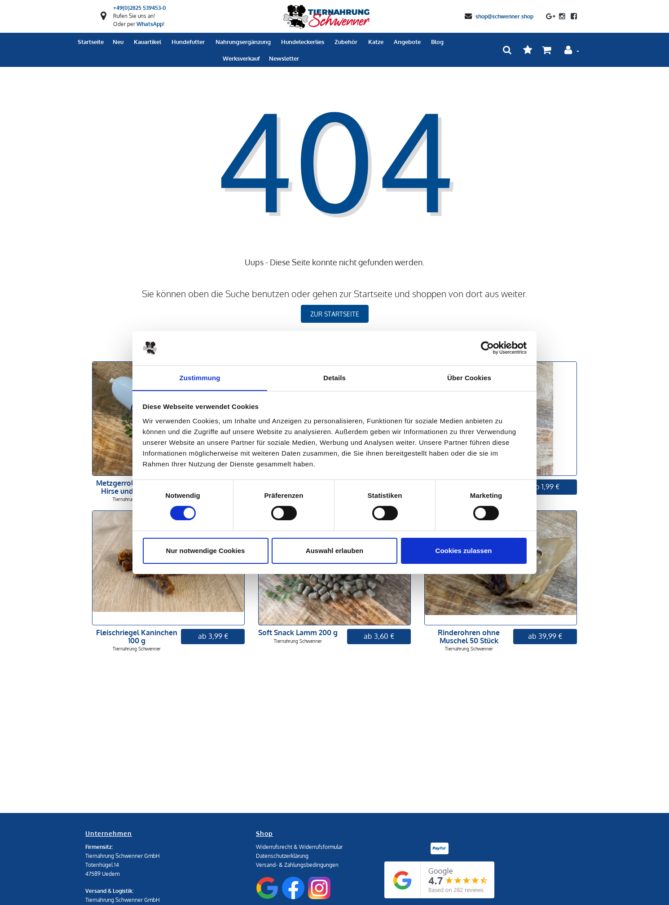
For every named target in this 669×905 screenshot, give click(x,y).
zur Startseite (334, 314)
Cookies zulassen (464, 550)
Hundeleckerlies (302, 41)
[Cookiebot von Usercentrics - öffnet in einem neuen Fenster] (487, 348)
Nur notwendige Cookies (205, 550)
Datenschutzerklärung (282, 855)
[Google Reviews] (439, 879)
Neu (118, 41)
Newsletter (284, 58)
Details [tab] (334, 377)
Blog (437, 41)
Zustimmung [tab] (200, 377)
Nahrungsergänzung (243, 41)
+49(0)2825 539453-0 (139, 7)
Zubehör (345, 41)
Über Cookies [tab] (469, 377)
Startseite (91, 41)
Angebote (407, 41)
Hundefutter (188, 41)
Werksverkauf (241, 58)
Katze (375, 41)
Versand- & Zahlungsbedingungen (297, 864)
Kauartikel (147, 41)
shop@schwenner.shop (504, 16)
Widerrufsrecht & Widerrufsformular (299, 846)
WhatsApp (149, 24)
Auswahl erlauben (334, 550)
